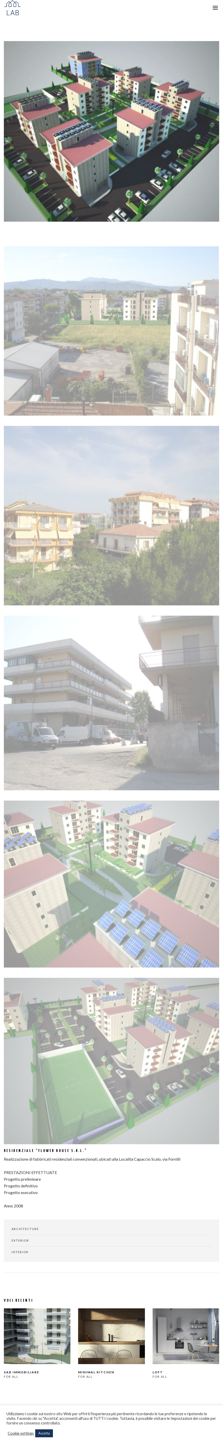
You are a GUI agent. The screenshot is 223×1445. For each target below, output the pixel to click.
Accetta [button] (44, 1433)
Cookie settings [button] (21, 1433)
